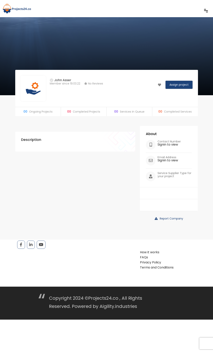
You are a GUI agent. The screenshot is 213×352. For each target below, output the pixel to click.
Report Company (169, 218)
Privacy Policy (150, 262)
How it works (149, 252)
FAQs (144, 257)
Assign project (179, 85)
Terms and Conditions (157, 267)
